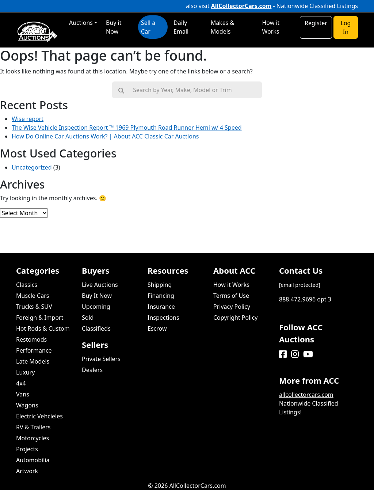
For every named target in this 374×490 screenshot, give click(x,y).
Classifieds (96, 328)
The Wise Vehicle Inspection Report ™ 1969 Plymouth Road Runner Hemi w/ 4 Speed (127, 128)
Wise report (27, 119)
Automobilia (32, 460)
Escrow (157, 328)
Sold (88, 318)
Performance (34, 350)
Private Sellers (101, 359)
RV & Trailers (33, 427)
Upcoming (96, 307)
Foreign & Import (39, 318)
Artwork (27, 471)
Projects (27, 449)
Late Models (32, 361)
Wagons (27, 405)
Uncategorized (32, 167)
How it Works (231, 285)
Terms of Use (231, 296)
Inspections (163, 318)
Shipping (160, 285)
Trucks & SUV (34, 307)
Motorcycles (32, 438)
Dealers (92, 370)
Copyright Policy (235, 318)
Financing (161, 296)
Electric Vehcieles (39, 416)
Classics (26, 285)
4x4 (21, 383)
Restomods (31, 339)
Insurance (161, 307)
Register (316, 23)
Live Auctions (100, 285)
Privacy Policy (231, 307)
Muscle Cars (32, 296)
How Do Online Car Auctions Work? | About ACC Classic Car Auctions (105, 136)
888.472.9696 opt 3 (305, 299)
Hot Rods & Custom (43, 328)
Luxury (25, 372)
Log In (346, 27)
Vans (22, 394)
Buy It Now (97, 296)
